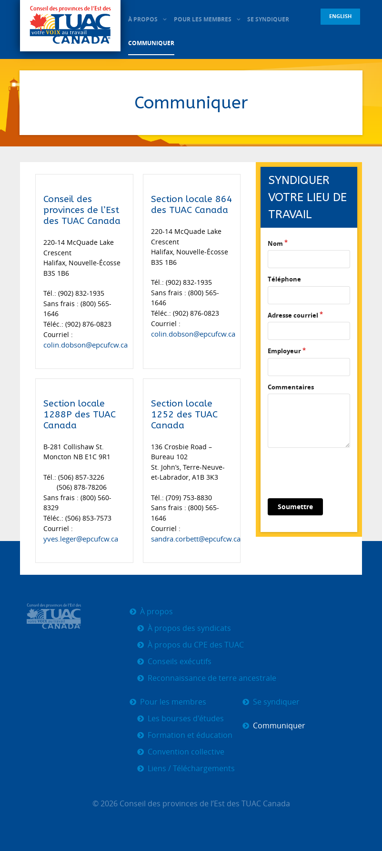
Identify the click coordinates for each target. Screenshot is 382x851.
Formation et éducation (190, 734)
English (340, 15)
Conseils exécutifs (179, 660)
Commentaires (291, 387)
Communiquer (279, 724)
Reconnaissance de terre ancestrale (212, 677)
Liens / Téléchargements (191, 767)
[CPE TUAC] (70, 26)
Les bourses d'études (186, 717)
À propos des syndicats (189, 627)
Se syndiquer (276, 701)
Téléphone (284, 279)
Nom (275, 243)
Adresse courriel (293, 315)
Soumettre (295, 506)
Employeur (284, 351)
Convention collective (186, 750)
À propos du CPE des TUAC (196, 643)
